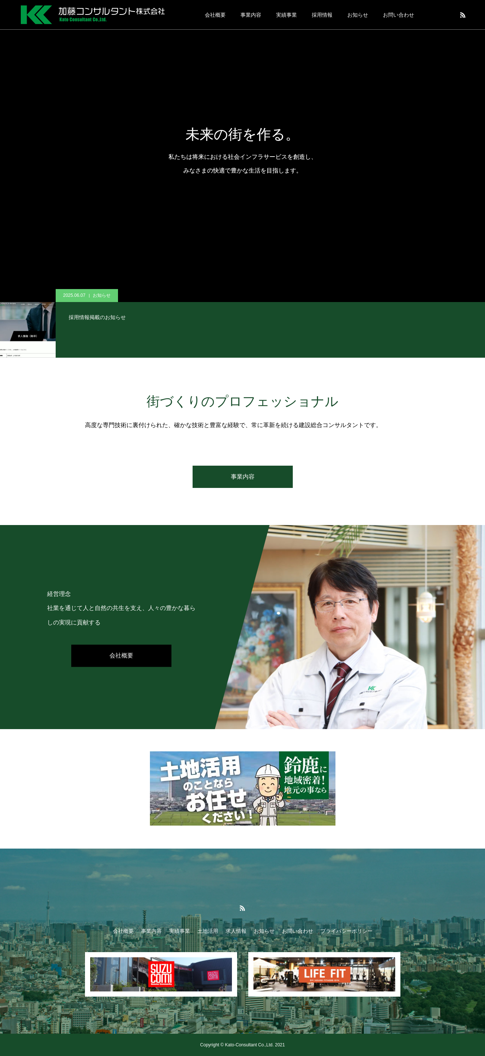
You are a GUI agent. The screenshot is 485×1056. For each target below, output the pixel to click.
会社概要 (215, 15)
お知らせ (357, 15)
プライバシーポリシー (347, 931)
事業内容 (250, 15)
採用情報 (322, 15)
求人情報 (236, 931)
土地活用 (207, 931)
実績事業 (286, 15)
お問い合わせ (398, 15)
